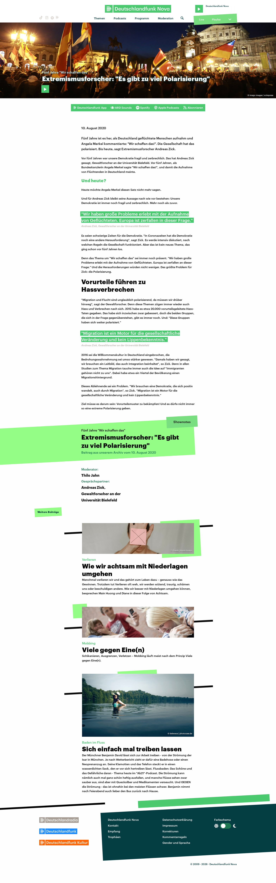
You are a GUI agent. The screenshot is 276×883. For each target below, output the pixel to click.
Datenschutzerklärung (177, 819)
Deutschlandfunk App (89, 107)
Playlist (216, 19)
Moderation (165, 18)
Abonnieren (193, 107)
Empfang (114, 831)
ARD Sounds (121, 107)
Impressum (170, 825)
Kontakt (113, 825)
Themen (99, 18)
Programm (142, 18)
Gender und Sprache (176, 842)
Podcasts (120, 18)
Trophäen (114, 837)
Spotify (143, 107)
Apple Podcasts (166, 107)
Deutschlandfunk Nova (123, 819)
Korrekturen (170, 831)
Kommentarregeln (174, 837)
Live (201, 19)
